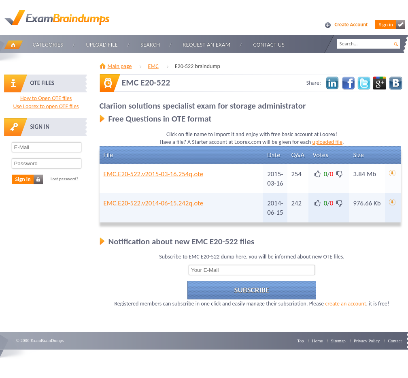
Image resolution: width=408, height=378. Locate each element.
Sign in (392, 24)
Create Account (351, 24)
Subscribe (252, 290)
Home (13, 45)
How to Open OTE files (46, 98)
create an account (345, 303)
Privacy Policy (367, 340)
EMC (153, 66)
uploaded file (327, 142)
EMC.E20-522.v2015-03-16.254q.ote (154, 174)
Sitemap (338, 340)
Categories (48, 44)
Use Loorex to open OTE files (46, 106)
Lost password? (65, 179)
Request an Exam (206, 44)
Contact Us (269, 44)
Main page (120, 66)
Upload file (102, 44)
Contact (395, 340)
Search (150, 44)
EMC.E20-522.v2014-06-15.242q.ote (154, 203)
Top (300, 340)
